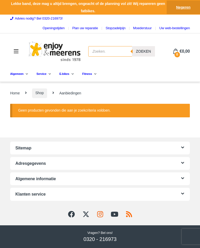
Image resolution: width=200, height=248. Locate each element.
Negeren (183, 7)
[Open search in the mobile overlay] (121, 51)
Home (15, 93)
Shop (39, 93)
